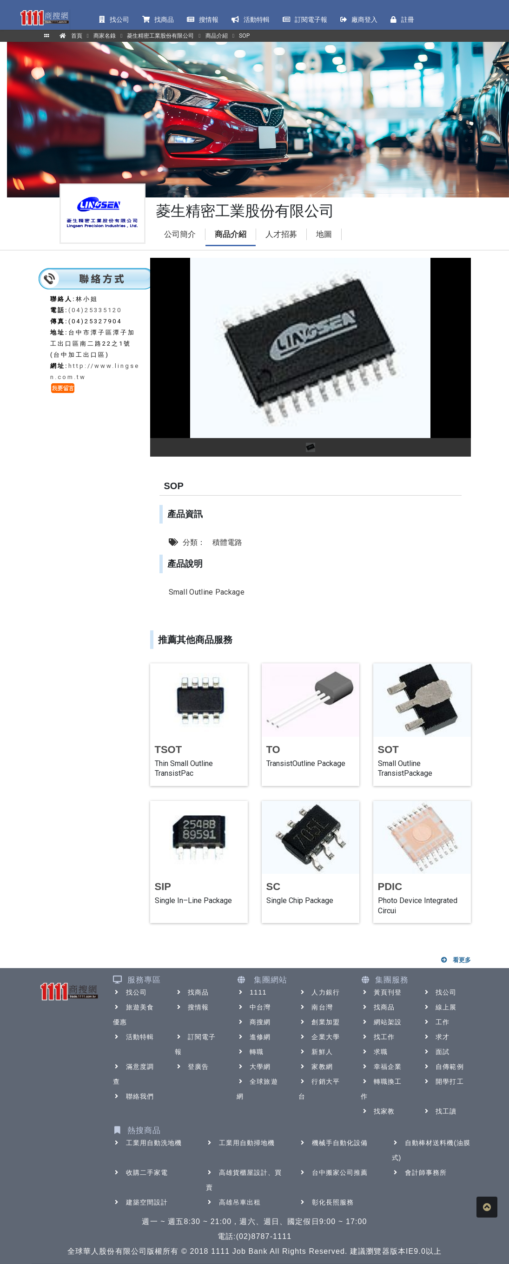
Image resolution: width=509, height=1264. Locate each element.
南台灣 (315, 1007)
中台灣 (254, 1007)
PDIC (390, 886)
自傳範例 (443, 1066)
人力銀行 (318, 992)
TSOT (168, 749)
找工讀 (439, 1111)
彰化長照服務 (326, 1202)
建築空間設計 (140, 1202)
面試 (436, 1051)
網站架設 (381, 1022)
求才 (436, 1037)
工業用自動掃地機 (240, 1142)
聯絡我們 (133, 1096)
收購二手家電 (140, 1172)
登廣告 (192, 1066)
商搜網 (254, 1022)
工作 (436, 1022)
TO (273, 749)
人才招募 (281, 234)
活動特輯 (133, 1037)
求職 (374, 1051)
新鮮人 (315, 1051)
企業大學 (318, 1037)
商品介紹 (230, 234)
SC (273, 886)
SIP (163, 886)
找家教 (378, 1111)
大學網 (254, 1066)
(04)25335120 (95, 310)
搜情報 (192, 1007)
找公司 (130, 992)
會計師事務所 (419, 1172)
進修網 (254, 1037)
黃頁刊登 (381, 992)
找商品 (192, 992)
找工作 (378, 1037)
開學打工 (443, 1081)
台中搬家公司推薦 (333, 1172)
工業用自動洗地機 (147, 1142)
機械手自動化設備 (333, 1142)
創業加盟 (318, 1022)
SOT (388, 749)
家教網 (315, 1066)
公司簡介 (180, 234)
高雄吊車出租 (233, 1202)
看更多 (455, 959)
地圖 (324, 234)
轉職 (250, 1051)
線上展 (439, 1007)
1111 (252, 992)
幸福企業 (381, 1066)
